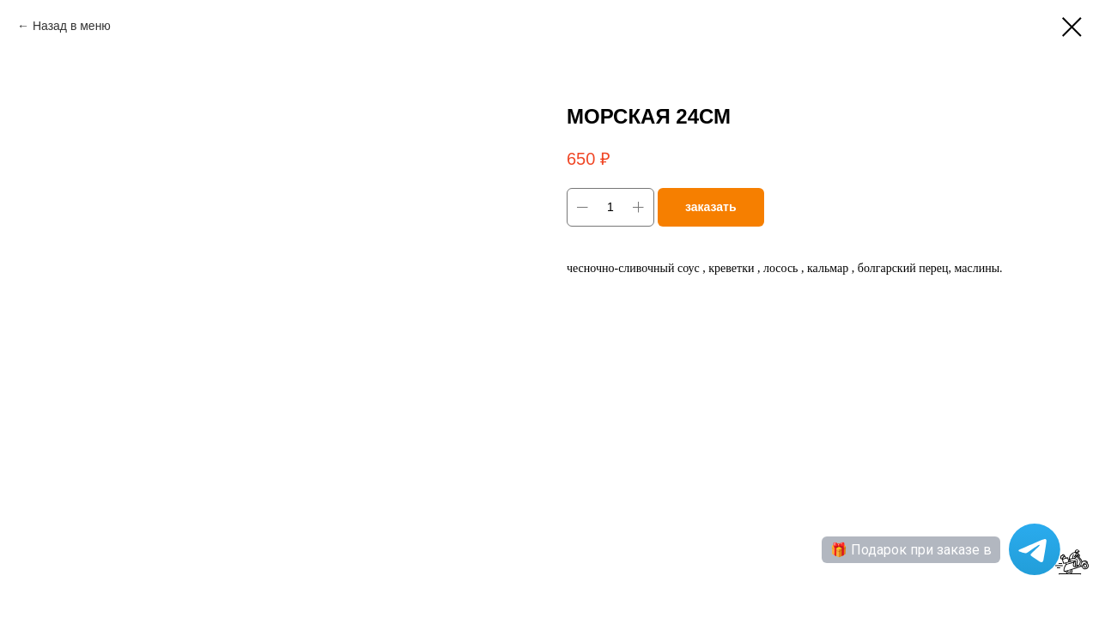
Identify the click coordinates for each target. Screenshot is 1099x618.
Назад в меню (72, 26)
